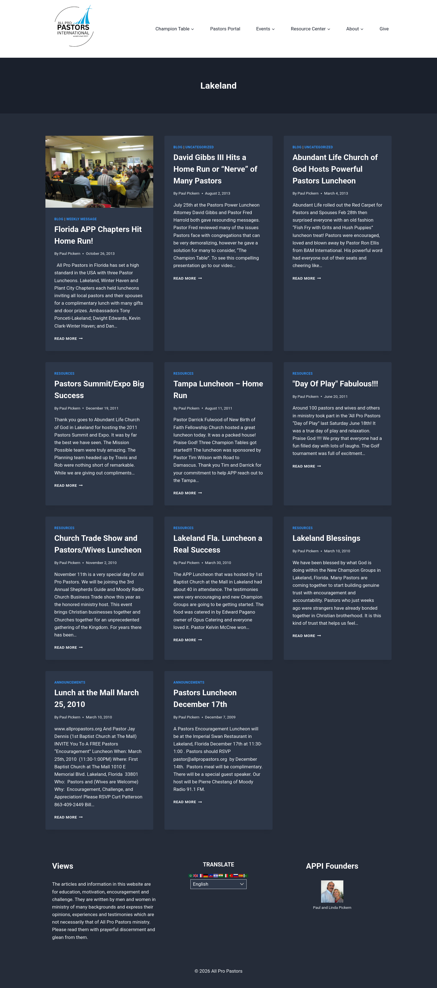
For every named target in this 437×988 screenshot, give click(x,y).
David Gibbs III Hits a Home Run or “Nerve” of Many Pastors (215, 169)
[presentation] (99, 172)
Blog (58, 219)
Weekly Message (81, 219)
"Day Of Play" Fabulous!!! (335, 383)
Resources (64, 374)
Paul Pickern (69, 253)
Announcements (69, 682)
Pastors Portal (225, 29)
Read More (68, 338)
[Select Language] (218, 884)
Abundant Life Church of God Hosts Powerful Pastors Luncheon (335, 169)
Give (384, 29)
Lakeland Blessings (326, 538)
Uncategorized (199, 147)
